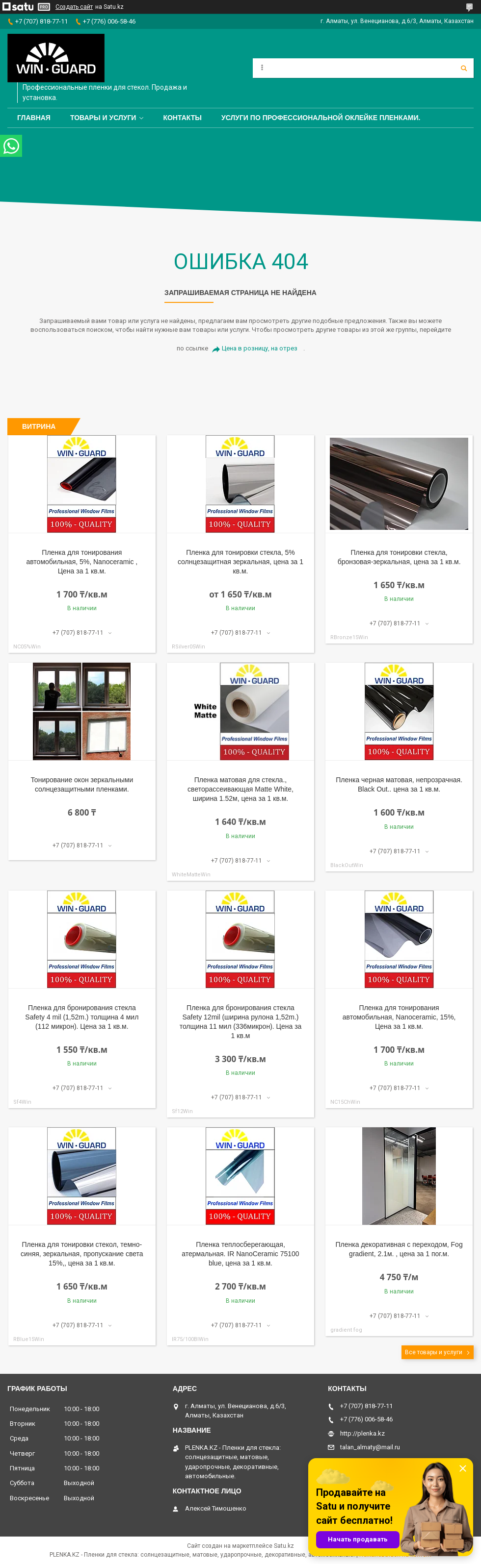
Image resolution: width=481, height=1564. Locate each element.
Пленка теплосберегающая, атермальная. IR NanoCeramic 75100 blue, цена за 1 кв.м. (240, 1254)
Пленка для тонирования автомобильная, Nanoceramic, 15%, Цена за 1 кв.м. (399, 1017)
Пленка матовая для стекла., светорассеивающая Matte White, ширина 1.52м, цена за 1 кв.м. (240, 789)
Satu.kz (284, 1545)
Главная (34, 118)
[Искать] (464, 68)
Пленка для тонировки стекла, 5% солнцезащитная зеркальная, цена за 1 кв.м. (240, 561)
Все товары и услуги (433, 1352)
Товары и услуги (103, 118)
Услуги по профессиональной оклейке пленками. (321, 118)
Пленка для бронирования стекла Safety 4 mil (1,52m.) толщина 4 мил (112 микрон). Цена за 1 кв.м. (81, 1017)
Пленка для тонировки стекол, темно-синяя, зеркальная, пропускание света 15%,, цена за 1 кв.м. (82, 1254)
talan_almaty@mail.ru (370, 1447)
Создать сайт (74, 6)
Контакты (182, 118)
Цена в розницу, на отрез (259, 348)
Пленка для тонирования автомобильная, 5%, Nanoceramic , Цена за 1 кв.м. (81, 561)
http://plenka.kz (362, 1433)
